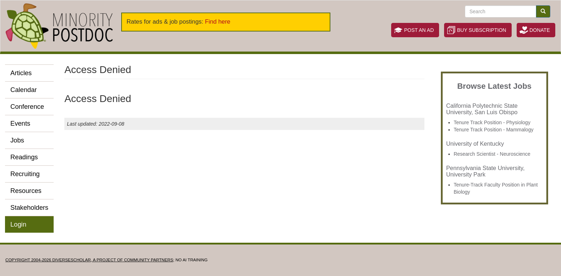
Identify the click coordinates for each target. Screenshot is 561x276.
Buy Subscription (481, 30)
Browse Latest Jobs (494, 86)
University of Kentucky (475, 143)
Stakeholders (29, 207)
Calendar (23, 89)
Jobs (17, 140)
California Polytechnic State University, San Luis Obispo (482, 108)
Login (18, 224)
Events (20, 123)
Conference (27, 106)
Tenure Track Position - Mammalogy (493, 129)
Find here (217, 21)
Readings (24, 157)
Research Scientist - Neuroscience (492, 154)
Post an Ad (419, 30)
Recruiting (25, 174)
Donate (540, 30)
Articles (21, 73)
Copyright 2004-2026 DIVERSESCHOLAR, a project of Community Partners (89, 259)
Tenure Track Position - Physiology (492, 122)
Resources (25, 190)
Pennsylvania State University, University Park (485, 171)
